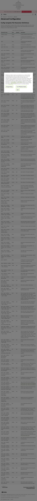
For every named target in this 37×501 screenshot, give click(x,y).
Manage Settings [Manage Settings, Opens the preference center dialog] (9, 86)
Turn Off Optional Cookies (21, 86)
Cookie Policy (20, 81)
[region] (18, 83)
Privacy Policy (13, 81)
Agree (18, 89)
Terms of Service (13, 82)
